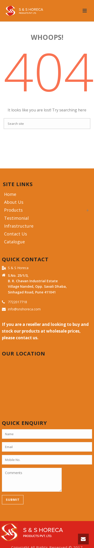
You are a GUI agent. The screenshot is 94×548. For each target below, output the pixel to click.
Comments (32, 480)
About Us (13, 202)
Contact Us (15, 234)
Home (10, 194)
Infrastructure (18, 226)
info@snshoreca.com (24, 309)
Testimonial (16, 218)
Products (13, 210)
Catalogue (14, 242)
